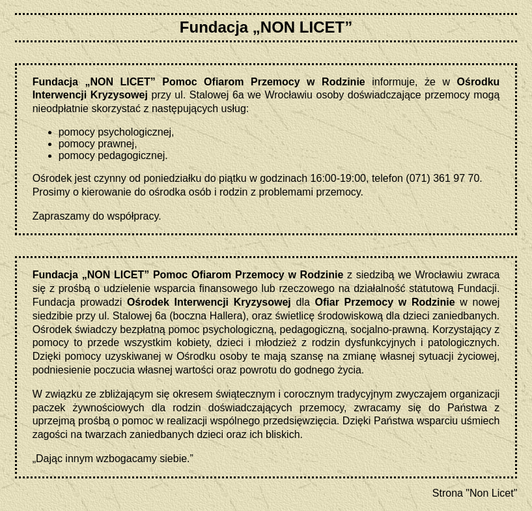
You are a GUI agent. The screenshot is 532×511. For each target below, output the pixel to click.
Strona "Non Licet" (475, 493)
